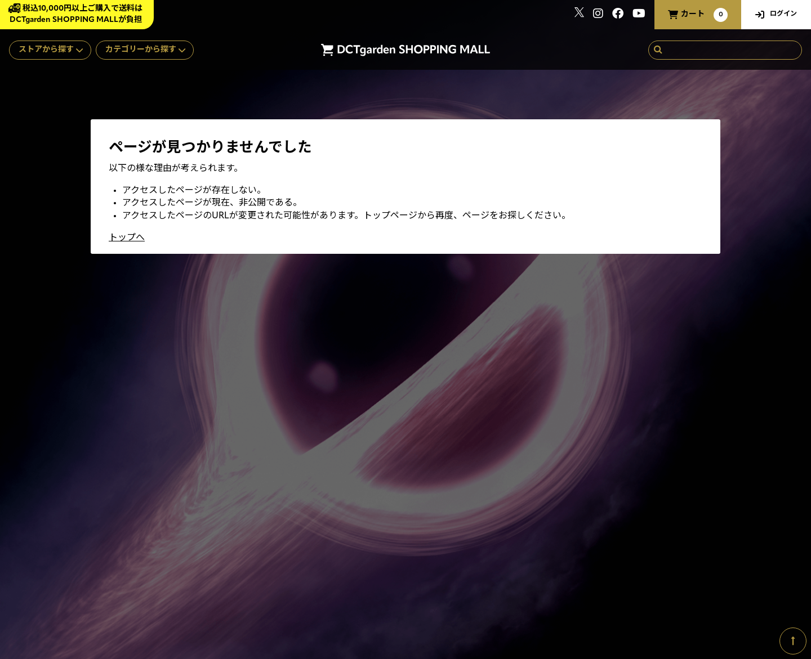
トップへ (127, 238)
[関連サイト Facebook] (618, 15)
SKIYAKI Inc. (705, 605)
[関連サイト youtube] (639, 15)
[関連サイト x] (579, 15)
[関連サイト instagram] (598, 15)
